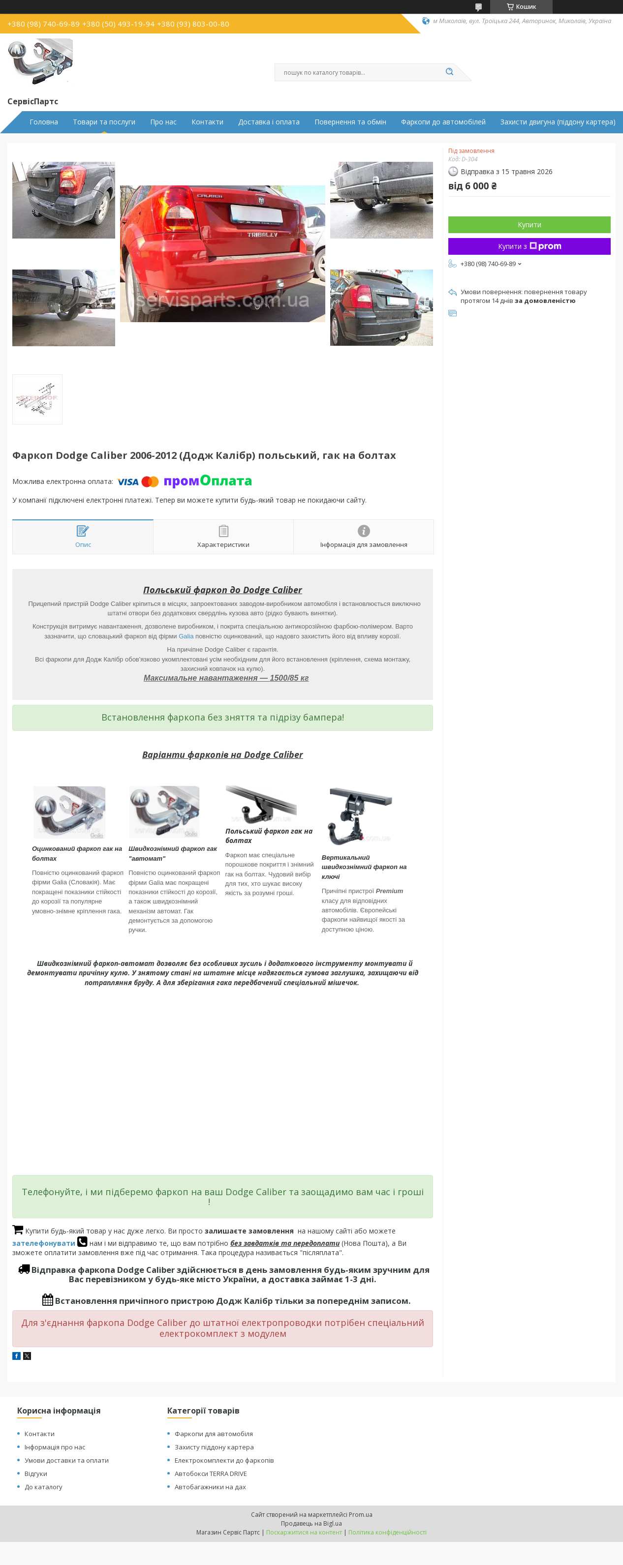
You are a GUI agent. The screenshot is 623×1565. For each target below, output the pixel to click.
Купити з (529, 246)
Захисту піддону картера (214, 1447)
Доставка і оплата (269, 122)
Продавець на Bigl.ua (311, 1523)
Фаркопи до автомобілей (443, 122)
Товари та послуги (104, 122)
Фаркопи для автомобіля (214, 1433)
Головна (44, 122)
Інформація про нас (55, 1447)
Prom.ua (361, 1514)
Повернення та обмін (350, 122)
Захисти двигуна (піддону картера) (558, 122)
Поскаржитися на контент (304, 1532)
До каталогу (43, 1486)
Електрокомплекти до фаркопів (224, 1460)
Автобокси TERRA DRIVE (211, 1473)
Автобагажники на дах (210, 1486)
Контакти (207, 122)
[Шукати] (449, 72)
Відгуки (36, 1473)
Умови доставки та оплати (67, 1460)
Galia (186, 636)
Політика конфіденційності (387, 1532)
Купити (529, 224)
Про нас (163, 122)
